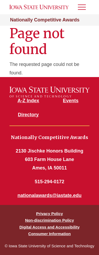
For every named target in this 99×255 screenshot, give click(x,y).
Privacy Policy (49, 213)
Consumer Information (49, 233)
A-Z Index (28, 100)
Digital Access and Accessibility (49, 227)
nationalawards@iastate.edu (49, 195)
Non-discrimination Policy (49, 220)
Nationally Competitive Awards (44, 20)
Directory (28, 114)
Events (70, 100)
